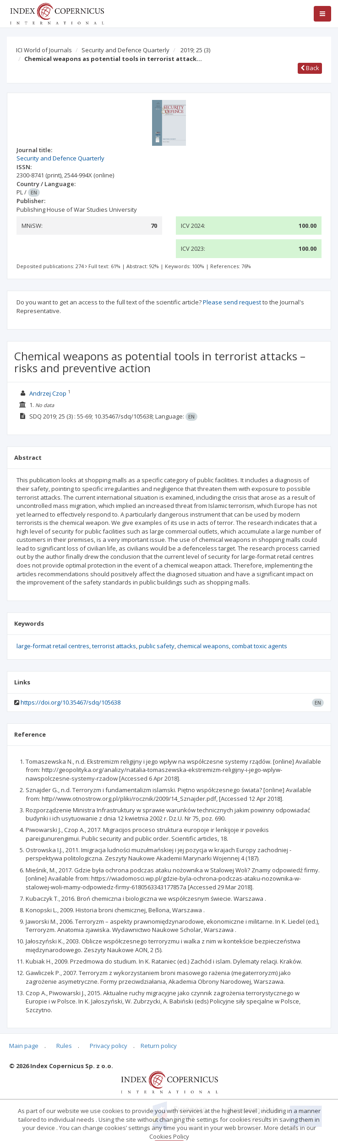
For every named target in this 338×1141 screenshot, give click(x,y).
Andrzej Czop (47, 393)
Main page (23, 1046)
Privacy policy (108, 1046)
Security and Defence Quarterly (125, 50)
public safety (156, 646)
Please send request (232, 302)
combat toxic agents (259, 646)
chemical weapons (203, 646)
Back (309, 68)
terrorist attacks (114, 646)
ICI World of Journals (44, 50)
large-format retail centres (52, 646)
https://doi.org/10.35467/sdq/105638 (70, 702)
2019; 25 (195, 50)
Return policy (159, 1046)
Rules (64, 1046)
